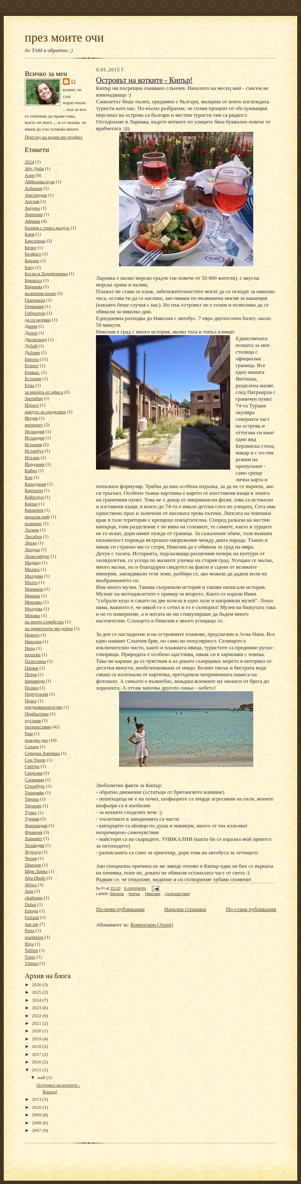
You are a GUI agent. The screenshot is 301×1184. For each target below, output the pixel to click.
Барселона (35, 240)
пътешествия (38, 726)
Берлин (32, 260)
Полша (32, 687)
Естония (33, 378)
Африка (32, 220)
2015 (37, 1069)
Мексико (33, 601)
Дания (31, 325)
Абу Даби (34, 168)
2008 (37, 1122)
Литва (31, 542)
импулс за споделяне (45, 411)
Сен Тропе (35, 759)
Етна (29, 385)
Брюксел (33, 280)
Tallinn (31, 950)
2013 (37, 1099)
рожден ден (36, 740)
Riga (29, 943)
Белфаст (33, 253)
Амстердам (36, 194)
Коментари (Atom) (151, 924)
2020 (37, 1030)
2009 (37, 1114)
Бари (29, 233)
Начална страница (185, 909)
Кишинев (34, 509)
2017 (37, 1054)
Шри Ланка (36, 871)
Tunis (30, 956)
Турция (32, 818)
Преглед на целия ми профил (53, 136)
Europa (31, 910)
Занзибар (34, 398)
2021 (37, 1023)
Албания (33, 188)
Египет (32, 365)
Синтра (32, 766)
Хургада (33, 851)
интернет (34, 424)
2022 (37, 1015)
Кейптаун (34, 496)
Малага (32, 569)
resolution (34, 937)
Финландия (36, 825)
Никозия (33, 641)
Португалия (36, 693)
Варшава (33, 286)
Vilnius (31, 963)
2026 (37, 984)
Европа (32, 359)
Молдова (33, 608)
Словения (34, 779)
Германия (34, 306)
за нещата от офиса (44, 391)
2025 (37, 992)
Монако (32, 615)
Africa (31, 884)
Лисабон (33, 536)
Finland (32, 917)
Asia (29, 890)
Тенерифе (34, 792)
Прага (30, 700)
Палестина (35, 661)
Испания (33, 444)
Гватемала (35, 299)
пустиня (33, 720)
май (42, 1077)
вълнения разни (40, 293)
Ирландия (34, 431)
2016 (37, 1061)
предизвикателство (43, 706)
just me (32, 924)
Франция (33, 832)
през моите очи (64, 37)
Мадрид (33, 562)
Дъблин (32, 352)
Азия (30, 175)
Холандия (34, 845)
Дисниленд (36, 339)
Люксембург (37, 556)
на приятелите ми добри (49, 628)
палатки (33, 654)
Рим (29, 733)
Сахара (32, 746)
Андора (32, 207)
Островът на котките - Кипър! (144, 80)
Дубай (31, 345)
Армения (34, 214)
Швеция (33, 864)
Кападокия (35, 483)
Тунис (31, 812)
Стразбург (35, 785)
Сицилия (33, 772)
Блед (29, 267)
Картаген (34, 490)
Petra (29, 930)
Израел (32, 404)
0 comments (135, 888)
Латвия (32, 529)
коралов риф (37, 516)
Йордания (34, 464)
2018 (37, 1046)
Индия (31, 417)
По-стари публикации (251, 909)
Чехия (31, 858)
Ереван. (32, 372)
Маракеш (34, 588)
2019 (37, 1038)
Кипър (31, 503)
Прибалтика (37, 713)
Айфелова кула (39, 181)
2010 (37, 1107)
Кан (28, 477)
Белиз (30, 247)
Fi (73, 81)
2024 (29, 161)
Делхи (31, 332)
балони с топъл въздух (47, 227)
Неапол (32, 634)
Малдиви (34, 575)
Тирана (32, 798)
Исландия (34, 437)
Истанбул (34, 450)
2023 (37, 1007)
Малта (31, 582)
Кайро (31, 470)
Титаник (33, 805)
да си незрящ (38, 319)
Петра (31, 674)
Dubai (30, 904)
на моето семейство (44, 621)
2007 (37, 1130)
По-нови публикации (120, 909)
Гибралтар (35, 312)
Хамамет (33, 838)
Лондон (32, 549)
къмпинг (33, 523)
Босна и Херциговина (46, 273)
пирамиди (34, 680)
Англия (32, 201)
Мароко (32, 595)
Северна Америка (42, 753)
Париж (31, 667)
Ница (30, 648)
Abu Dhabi (35, 877)
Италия (32, 457)
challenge (34, 897)
